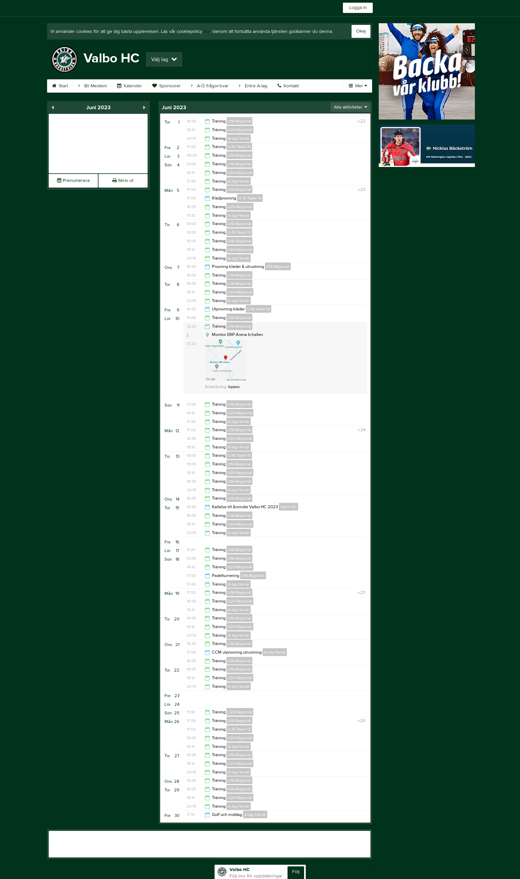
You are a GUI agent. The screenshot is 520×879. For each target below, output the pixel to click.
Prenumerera (73, 181)
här (207, 32)
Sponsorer (166, 86)
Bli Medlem (92, 86)
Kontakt (288, 86)
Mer (358, 86)
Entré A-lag (253, 86)
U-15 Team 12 (239, 729)
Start (60, 86)
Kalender (129, 86)
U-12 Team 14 (249, 198)
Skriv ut (122, 181)
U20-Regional (240, 129)
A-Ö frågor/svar (209, 86)
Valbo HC (288, 507)
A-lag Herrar (238, 138)
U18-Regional (239, 121)
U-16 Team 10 (239, 146)
